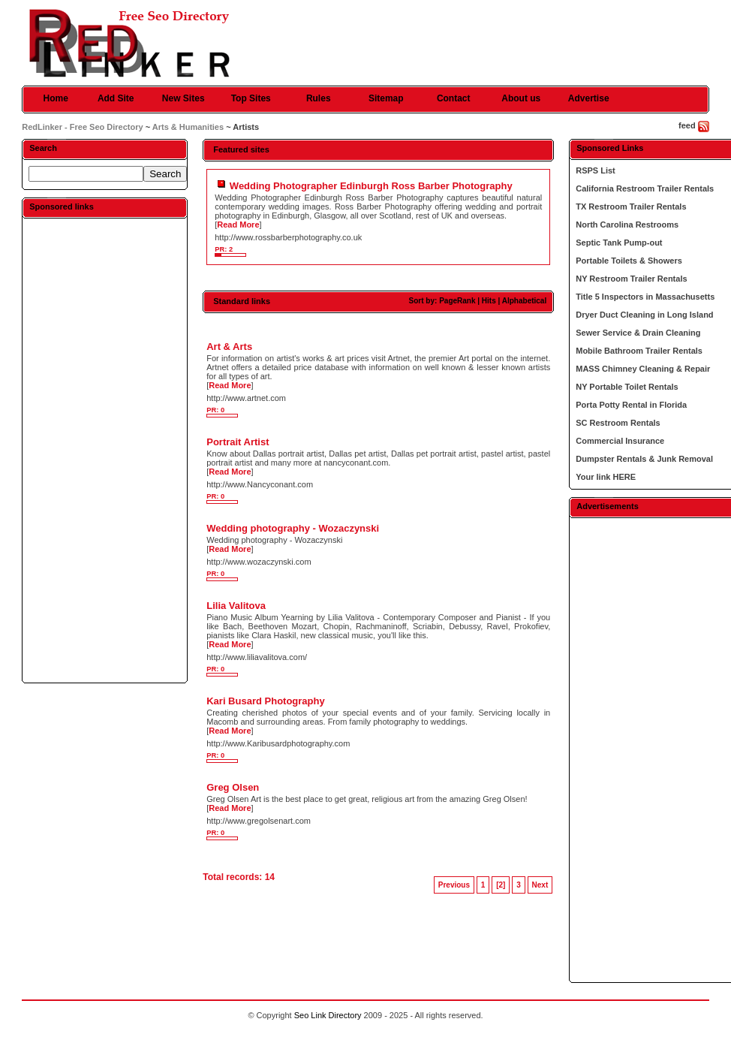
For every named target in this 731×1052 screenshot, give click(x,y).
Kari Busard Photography (265, 701)
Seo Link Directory (328, 1015)
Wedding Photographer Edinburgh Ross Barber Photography (371, 185)
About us (520, 98)
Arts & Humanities (188, 126)
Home (56, 98)
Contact (454, 98)
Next (540, 885)
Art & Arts (229, 346)
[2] (500, 885)
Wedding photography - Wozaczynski (292, 528)
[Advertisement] (105, 450)
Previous (454, 885)
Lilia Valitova (236, 605)
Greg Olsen (232, 787)
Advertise (588, 98)
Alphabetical (524, 301)
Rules (318, 98)
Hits (489, 301)
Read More (238, 224)
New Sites (183, 98)
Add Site (116, 98)
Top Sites (251, 98)
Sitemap (386, 98)
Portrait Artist (237, 442)
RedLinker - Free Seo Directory (82, 126)
